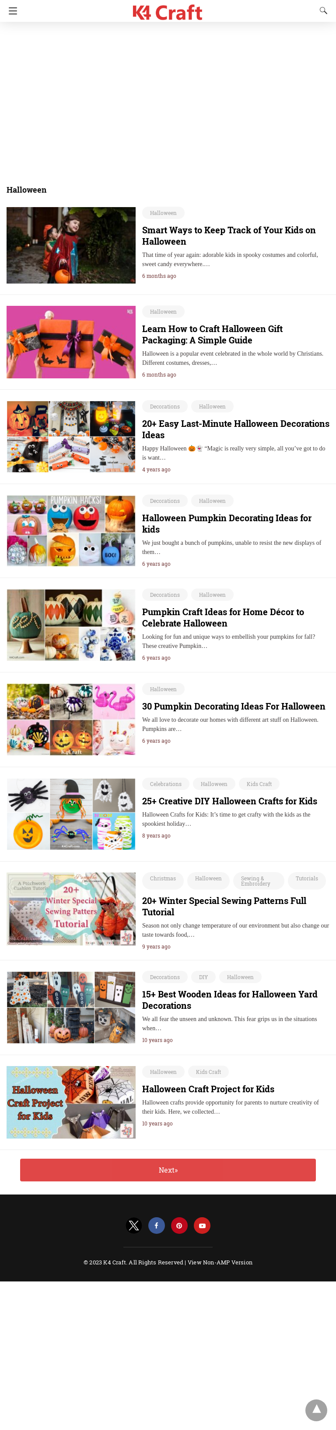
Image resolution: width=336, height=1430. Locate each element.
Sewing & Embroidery (255, 881)
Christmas (163, 878)
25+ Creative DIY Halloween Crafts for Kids (229, 801)
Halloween (163, 212)
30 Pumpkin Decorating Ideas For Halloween (234, 706)
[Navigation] (10, 11)
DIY (203, 976)
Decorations (165, 406)
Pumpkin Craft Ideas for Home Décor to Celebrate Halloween (223, 617)
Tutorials (307, 878)
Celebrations (166, 783)
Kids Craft (259, 783)
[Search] (321, 10)
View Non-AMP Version (220, 1262)
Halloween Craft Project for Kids (208, 1088)
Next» (168, 1169)
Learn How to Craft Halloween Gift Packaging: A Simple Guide (212, 334)
